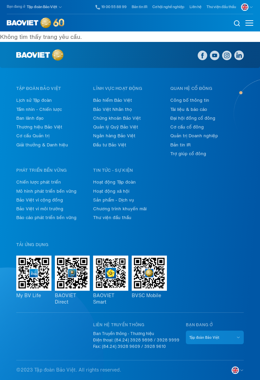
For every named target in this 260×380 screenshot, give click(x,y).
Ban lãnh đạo (30, 118)
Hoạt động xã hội (111, 191)
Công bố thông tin (189, 100)
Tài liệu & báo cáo (188, 109)
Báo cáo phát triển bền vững (46, 217)
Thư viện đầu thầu (221, 7)
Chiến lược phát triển (38, 182)
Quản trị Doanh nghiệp (194, 135)
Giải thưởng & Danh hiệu (42, 144)
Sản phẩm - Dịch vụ (113, 200)
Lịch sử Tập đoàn (34, 100)
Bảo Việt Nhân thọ (112, 109)
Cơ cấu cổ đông (187, 126)
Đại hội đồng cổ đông (192, 118)
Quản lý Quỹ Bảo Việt (115, 126)
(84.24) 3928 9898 (133, 340)
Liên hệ (195, 7)
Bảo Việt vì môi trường (39, 208)
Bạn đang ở (16, 6)
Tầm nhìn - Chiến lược (39, 109)
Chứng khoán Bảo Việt (117, 118)
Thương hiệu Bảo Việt (39, 126)
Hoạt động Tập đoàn (114, 182)
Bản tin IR (139, 7)
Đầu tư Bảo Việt (109, 144)
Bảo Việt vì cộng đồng (39, 200)
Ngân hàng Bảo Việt (114, 135)
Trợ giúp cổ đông (188, 153)
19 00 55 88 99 (111, 7)
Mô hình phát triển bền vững (46, 191)
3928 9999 (168, 340)
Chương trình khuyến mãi (120, 208)
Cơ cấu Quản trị (32, 135)
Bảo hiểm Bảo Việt (112, 100)
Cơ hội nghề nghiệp (168, 7)
